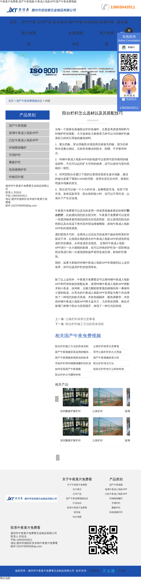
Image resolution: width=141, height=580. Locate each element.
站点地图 (77, 517)
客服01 (128, 47)
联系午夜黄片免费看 (107, 33)
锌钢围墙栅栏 (18, 147)
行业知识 (91, 22)
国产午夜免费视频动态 (75, 33)
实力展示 (60, 22)
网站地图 (5, 578)
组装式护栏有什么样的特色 (108, 368)
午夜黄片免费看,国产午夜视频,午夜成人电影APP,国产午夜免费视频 (38, 1)
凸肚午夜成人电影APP (23, 140)
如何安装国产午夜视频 (68, 368)
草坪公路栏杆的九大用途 (107, 351)
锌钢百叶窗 (16, 176)
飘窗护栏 (15, 162)
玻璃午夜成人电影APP (23, 132)
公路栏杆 (98, 411)
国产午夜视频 (18, 125)
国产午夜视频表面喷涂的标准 (71, 357)
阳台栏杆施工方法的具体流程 (85, 324)
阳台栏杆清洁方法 (103, 363)
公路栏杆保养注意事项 (80, 319)
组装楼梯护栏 (18, 169)
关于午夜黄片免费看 (28, 33)
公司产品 (44, 22)
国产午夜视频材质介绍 (106, 357)
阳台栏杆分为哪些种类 (68, 374)
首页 (13, 22)
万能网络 (94, 570)
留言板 (122, 22)
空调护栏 (15, 154)
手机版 (122, 570)
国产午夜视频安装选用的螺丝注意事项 (73, 351)
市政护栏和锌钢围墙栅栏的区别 (73, 363)
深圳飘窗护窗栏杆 (70, 411)
